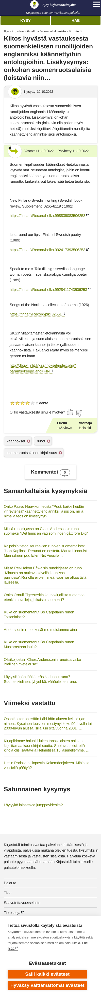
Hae (76, 20)
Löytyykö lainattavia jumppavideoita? (33, 805)
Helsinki (85, 428)
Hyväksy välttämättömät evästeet (47, 985)
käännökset (16, 441)
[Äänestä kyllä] (70, 412)
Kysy (25, 20)
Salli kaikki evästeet (47, 974)
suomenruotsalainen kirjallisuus (32, 452)
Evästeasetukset (47, 963)
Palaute (10, 883)
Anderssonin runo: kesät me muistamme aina (40, 629)
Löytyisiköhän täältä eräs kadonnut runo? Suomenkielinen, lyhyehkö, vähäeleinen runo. (40, 679)
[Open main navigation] (96, 4)
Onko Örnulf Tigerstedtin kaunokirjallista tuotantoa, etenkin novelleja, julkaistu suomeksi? (45, 597)
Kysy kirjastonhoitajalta (20, 31)
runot (41, 441)
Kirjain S (75, 31)
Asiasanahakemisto (53, 31)
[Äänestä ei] (79, 413)
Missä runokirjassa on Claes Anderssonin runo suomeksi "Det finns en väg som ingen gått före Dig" (46, 531)
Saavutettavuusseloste (22, 902)
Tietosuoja (12, 912)
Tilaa (7, 893)
